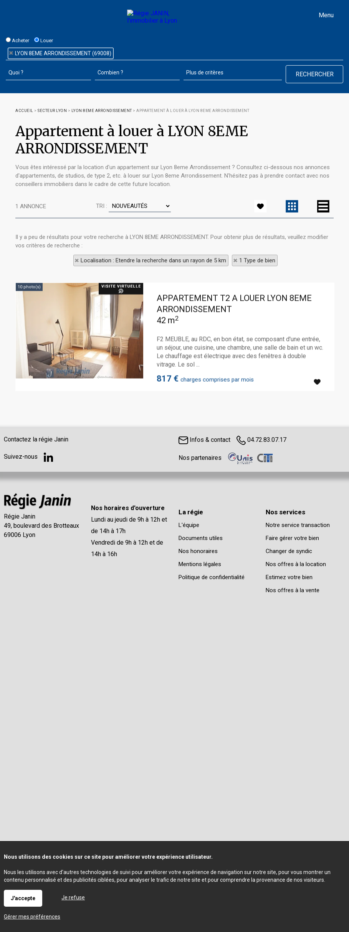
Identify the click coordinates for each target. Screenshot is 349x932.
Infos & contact (204, 439)
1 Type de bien (257, 260)
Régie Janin (19, 516)
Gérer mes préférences (32, 917)
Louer (43, 40)
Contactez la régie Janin (36, 439)
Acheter (17, 40)
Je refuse (73, 897)
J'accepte (23, 898)
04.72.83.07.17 (261, 439)
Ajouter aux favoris (317, 421)
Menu (325, 15)
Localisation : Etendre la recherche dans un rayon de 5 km (153, 260)
